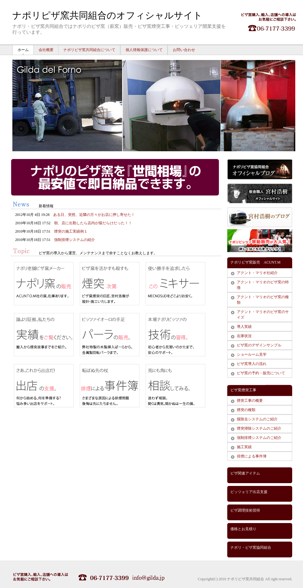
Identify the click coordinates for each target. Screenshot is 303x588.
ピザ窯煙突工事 (243, 390)
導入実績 (244, 326)
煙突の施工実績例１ (70, 231)
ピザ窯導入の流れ (252, 364)
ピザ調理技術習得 (245, 510)
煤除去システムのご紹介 (257, 419)
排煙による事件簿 (252, 456)
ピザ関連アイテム (245, 473)
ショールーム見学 (252, 354)
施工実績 (244, 447)
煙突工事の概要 (250, 400)
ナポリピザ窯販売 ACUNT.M (255, 262)
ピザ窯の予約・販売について (261, 373)
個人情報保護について (144, 50)
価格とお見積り (243, 529)
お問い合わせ (184, 50)
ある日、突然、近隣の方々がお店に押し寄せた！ (94, 214)
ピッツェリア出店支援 (248, 492)
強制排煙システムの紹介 (74, 240)
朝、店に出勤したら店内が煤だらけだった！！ (93, 223)
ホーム (23, 50)
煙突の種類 (246, 410)
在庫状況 (244, 336)
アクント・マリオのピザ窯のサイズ (263, 315)
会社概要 (46, 50)
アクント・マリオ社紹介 (257, 273)
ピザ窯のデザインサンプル (259, 345)
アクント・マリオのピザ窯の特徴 (263, 285)
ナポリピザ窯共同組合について (89, 50)
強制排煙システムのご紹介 (259, 438)
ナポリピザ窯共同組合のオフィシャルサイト (107, 15)
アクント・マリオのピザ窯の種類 (263, 300)
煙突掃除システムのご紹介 (259, 428)
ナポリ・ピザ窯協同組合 (250, 547)
